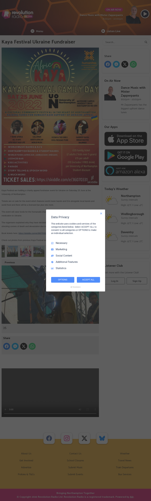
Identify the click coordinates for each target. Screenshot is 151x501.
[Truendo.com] (75, 287)
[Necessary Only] (101, 213)
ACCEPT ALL (88, 279)
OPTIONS (62, 279)
